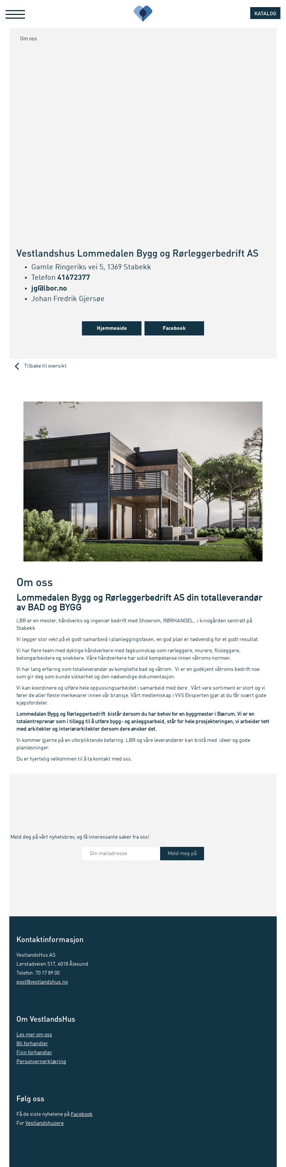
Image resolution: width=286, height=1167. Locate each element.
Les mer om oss (34, 1034)
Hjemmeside (112, 328)
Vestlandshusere (44, 1123)
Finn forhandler (34, 1052)
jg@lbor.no (49, 288)
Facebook (174, 328)
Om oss (28, 38)
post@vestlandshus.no (42, 982)
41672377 (73, 278)
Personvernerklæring (41, 1061)
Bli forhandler (32, 1043)
